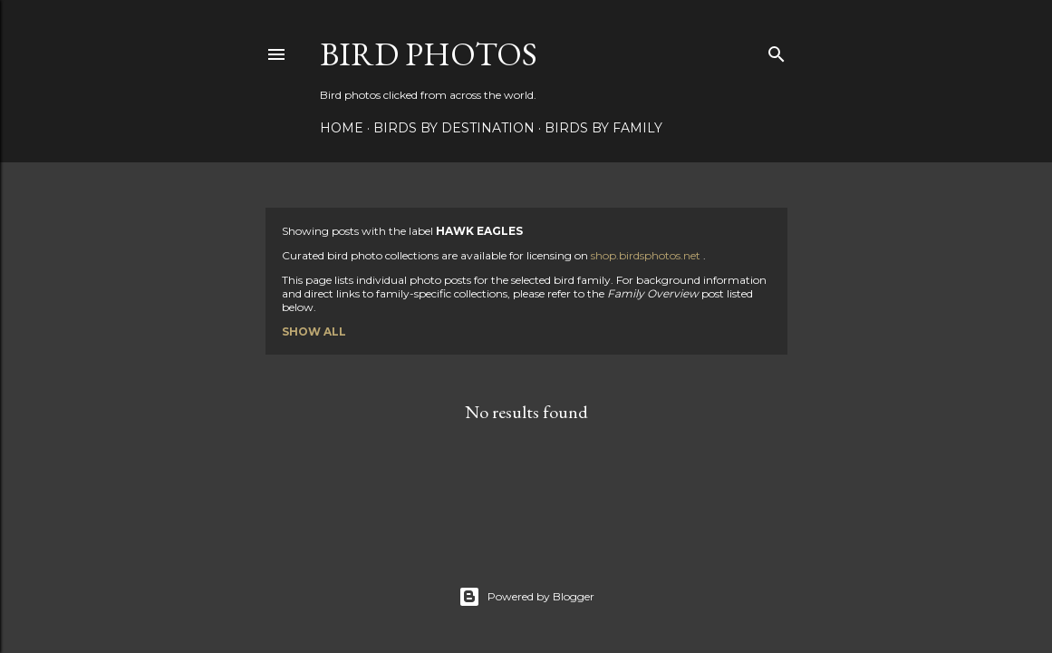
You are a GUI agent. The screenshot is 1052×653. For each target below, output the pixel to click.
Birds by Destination (454, 128)
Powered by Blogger (526, 597)
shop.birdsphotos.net (647, 255)
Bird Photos (428, 54)
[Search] (776, 50)
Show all (314, 331)
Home (341, 128)
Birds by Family (603, 128)
